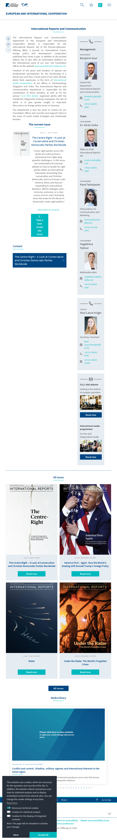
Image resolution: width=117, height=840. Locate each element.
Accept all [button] (43, 834)
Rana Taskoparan (90, 184)
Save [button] (16, 834)
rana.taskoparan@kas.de (90, 221)
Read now (90, 414)
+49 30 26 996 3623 (88, 229)
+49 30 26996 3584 (88, 105)
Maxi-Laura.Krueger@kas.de (90, 344)
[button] (58, 787)
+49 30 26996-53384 (89, 361)
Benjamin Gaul (88, 58)
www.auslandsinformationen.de (50, 66)
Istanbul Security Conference (59, 823)
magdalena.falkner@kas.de (91, 278)
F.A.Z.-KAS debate (29, 95)
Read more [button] (12, 802)
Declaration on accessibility (64, 820)
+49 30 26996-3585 (89, 286)
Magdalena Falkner (86, 246)
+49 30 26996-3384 (89, 354)
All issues (58, 688)
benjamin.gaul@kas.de (90, 98)
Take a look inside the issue (39, 226)
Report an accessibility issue (95, 820)
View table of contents (49, 209)
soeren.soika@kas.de (90, 162)
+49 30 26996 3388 (88, 169)
